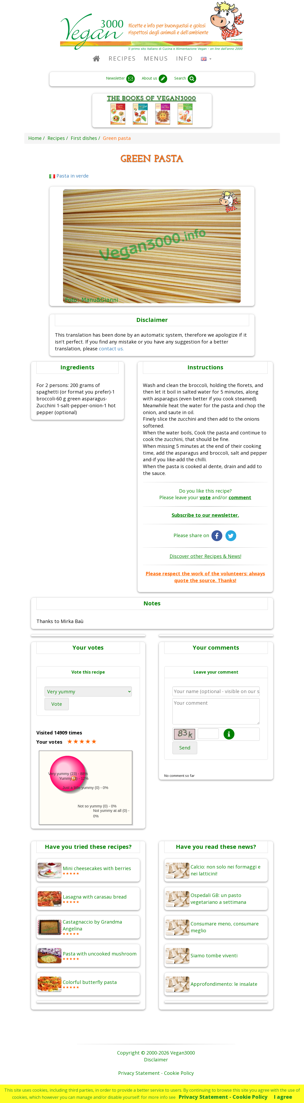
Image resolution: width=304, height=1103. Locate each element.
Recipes (122, 58)
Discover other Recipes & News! (205, 556)
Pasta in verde (69, 176)
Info (184, 58)
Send (184, 747)
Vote (56, 704)
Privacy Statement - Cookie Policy (223, 1096)
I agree (283, 1096)
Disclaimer (156, 1059)
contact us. (111, 348)
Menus (156, 58)
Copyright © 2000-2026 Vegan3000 (156, 1053)
